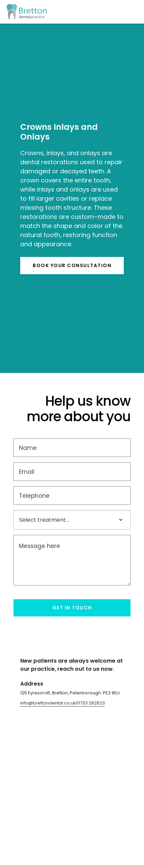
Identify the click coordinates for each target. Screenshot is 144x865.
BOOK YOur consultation (72, 265)
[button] (130, 12)
